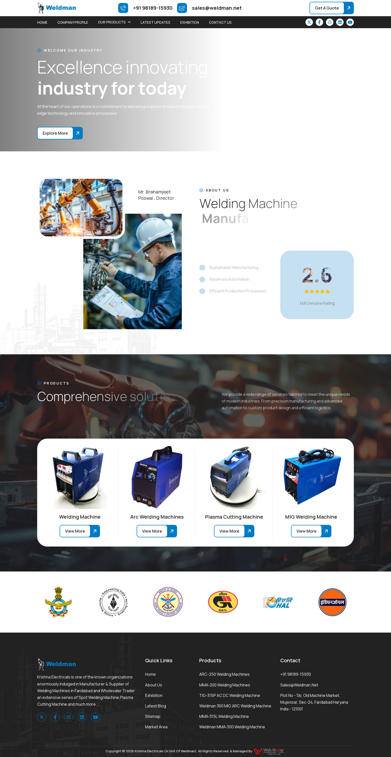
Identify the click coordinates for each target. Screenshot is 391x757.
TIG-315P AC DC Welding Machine (229, 695)
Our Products (112, 22)
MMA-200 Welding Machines (224, 685)
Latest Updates (155, 22)
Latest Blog (155, 706)
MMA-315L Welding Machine (224, 716)
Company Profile (72, 22)
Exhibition (189, 22)
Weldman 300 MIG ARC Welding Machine (235, 706)
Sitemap (152, 716)
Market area (156, 727)
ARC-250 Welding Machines (224, 674)
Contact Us (220, 22)
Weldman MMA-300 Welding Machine (232, 727)
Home (42, 22)
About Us (153, 685)
